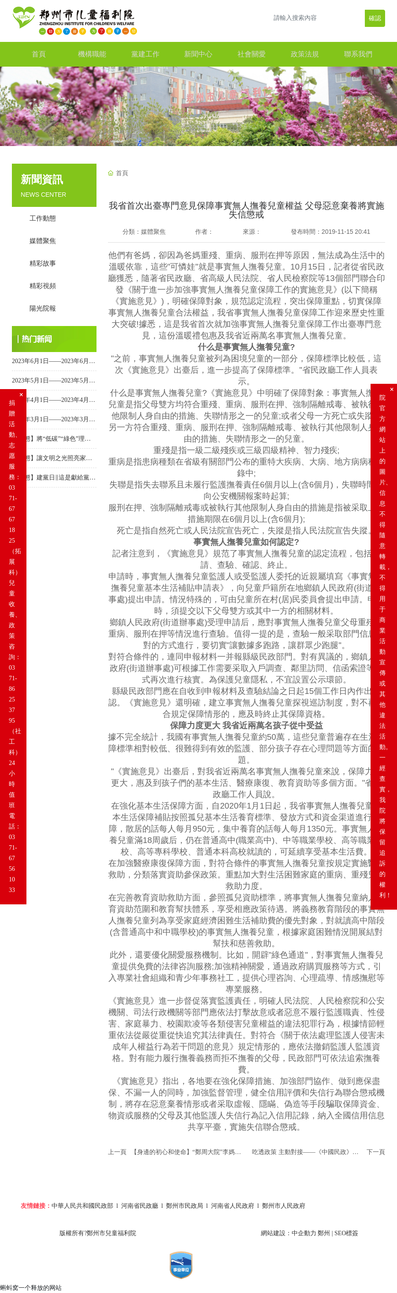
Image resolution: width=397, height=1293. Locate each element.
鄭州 (324, 1233)
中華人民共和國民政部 (82, 1206)
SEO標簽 (346, 1233)
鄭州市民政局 (184, 1206)
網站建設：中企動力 (288, 1233)
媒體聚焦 (153, 231)
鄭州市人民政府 (283, 1206)
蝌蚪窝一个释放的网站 (31, 1287)
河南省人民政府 (232, 1206)
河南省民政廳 (139, 1206)
